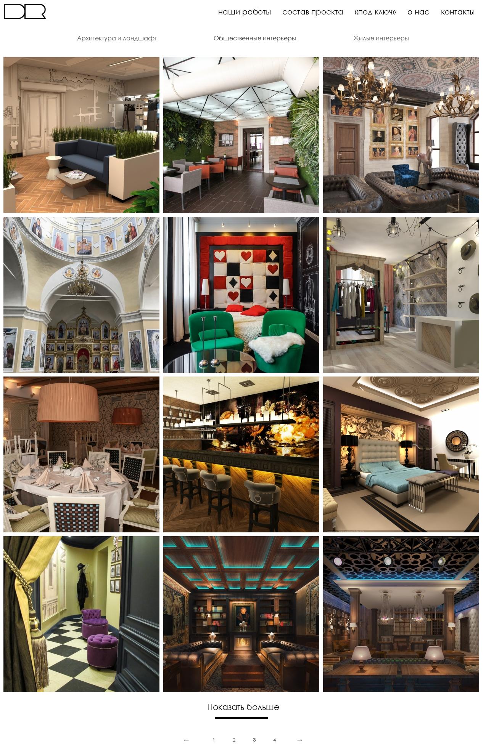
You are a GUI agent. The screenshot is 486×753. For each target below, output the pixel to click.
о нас (418, 11)
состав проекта (312, 11)
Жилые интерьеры (381, 38)
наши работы (244, 11)
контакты (458, 11)
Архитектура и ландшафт (117, 38)
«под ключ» (375, 11)
